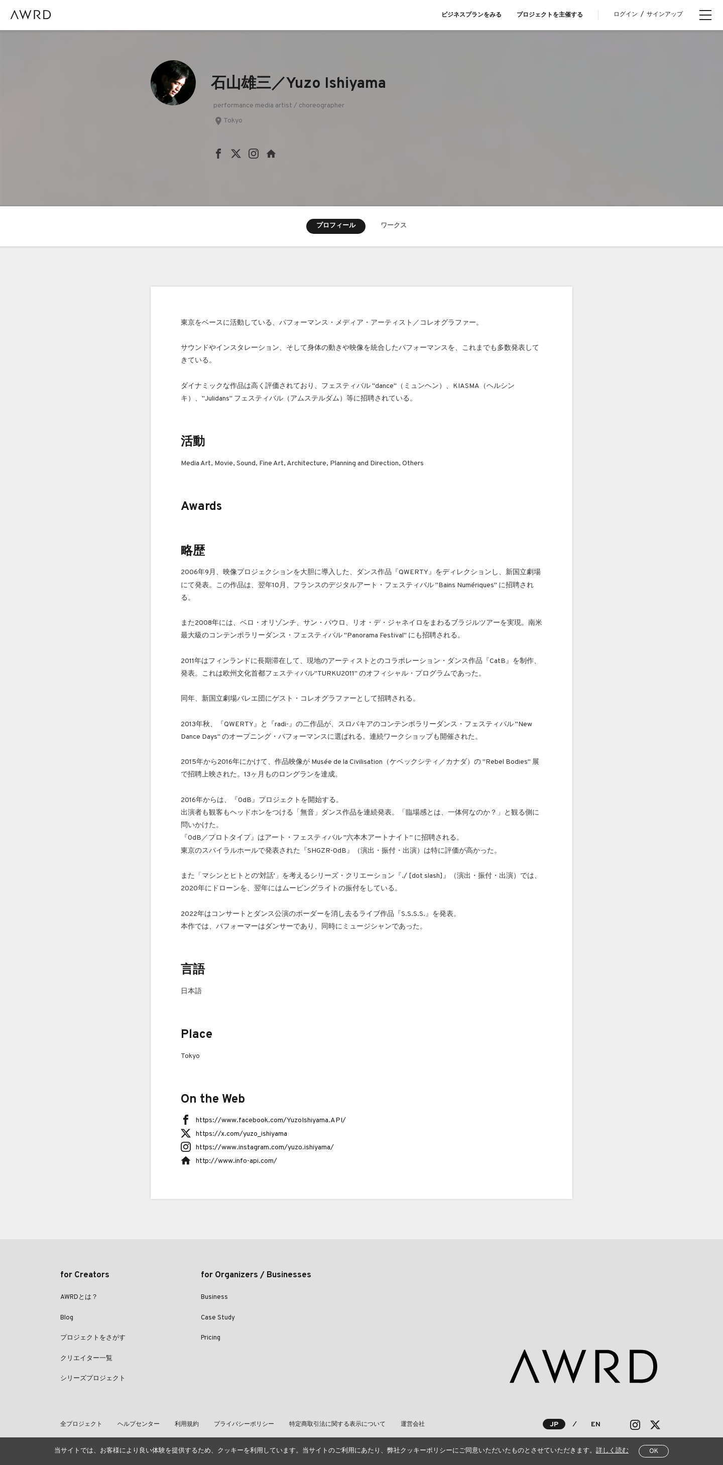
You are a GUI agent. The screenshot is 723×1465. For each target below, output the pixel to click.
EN (595, 1424)
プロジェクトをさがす (93, 1338)
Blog (66, 1318)
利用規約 (187, 1424)
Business (214, 1297)
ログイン (626, 15)
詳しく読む (612, 1451)
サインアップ (665, 15)
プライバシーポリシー (244, 1424)
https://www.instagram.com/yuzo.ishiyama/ (265, 1147)
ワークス (394, 226)
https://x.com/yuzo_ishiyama (241, 1134)
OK (653, 1451)
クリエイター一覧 (86, 1359)
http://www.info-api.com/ (236, 1161)
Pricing (210, 1338)
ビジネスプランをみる (471, 15)
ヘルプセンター (138, 1424)
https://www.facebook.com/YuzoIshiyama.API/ (271, 1120)
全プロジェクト (81, 1424)
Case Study (218, 1318)
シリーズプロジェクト (93, 1379)
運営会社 (413, 1424)
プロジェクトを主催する (550, 15)
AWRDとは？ (79, 1297)
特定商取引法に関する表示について (337, 1424)
